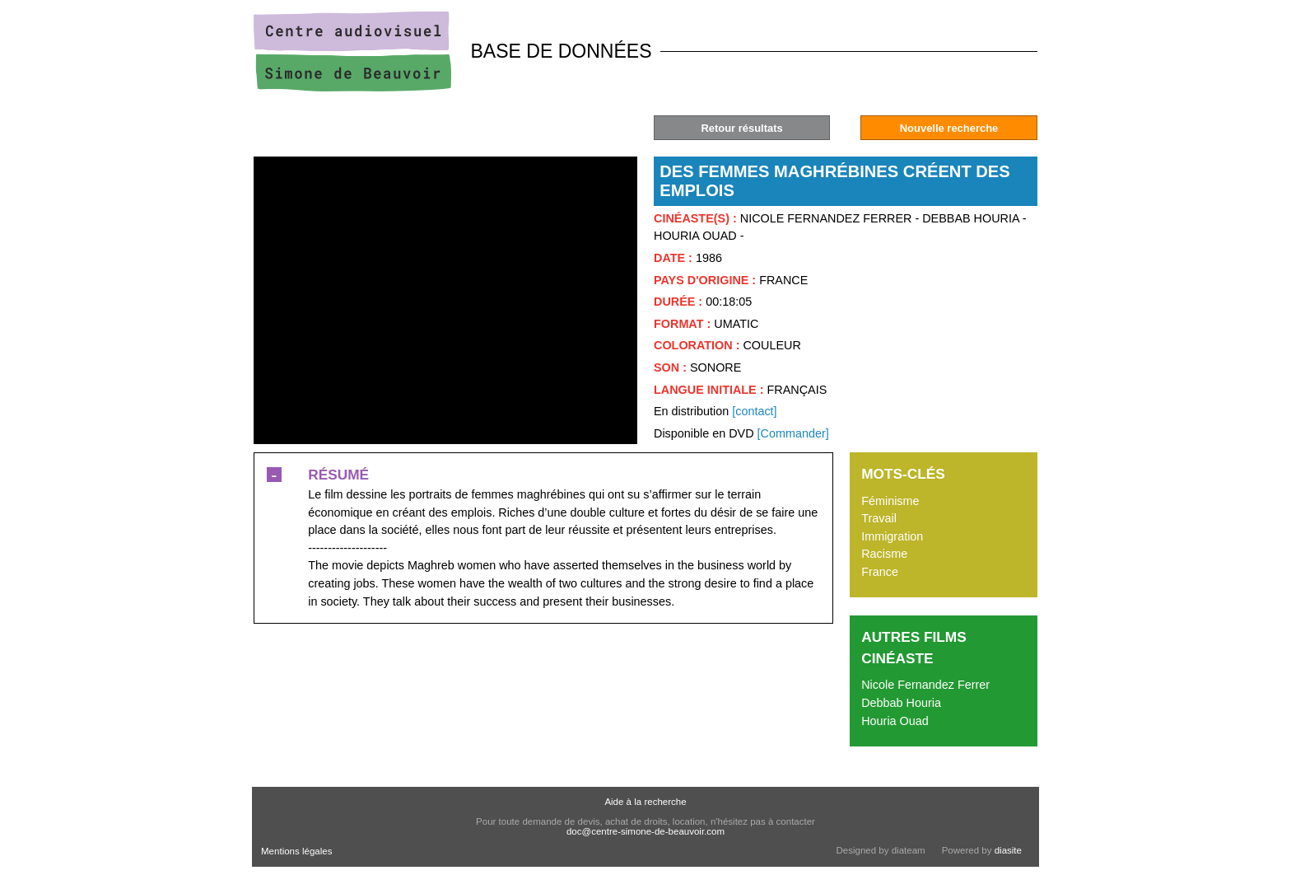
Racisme (884, 553)
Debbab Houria (901, 702)
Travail (879, 518)
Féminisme (890, 501)
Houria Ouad (895, 721)
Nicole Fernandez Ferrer (925, 684)
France (879, 571)
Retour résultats (741, 128)
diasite (1008, 850)
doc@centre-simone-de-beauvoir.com (645, 831)
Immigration (892, 536)
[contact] (754, 411)
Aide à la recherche (645, 802)
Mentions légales (296, 851)
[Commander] (793, 433)
